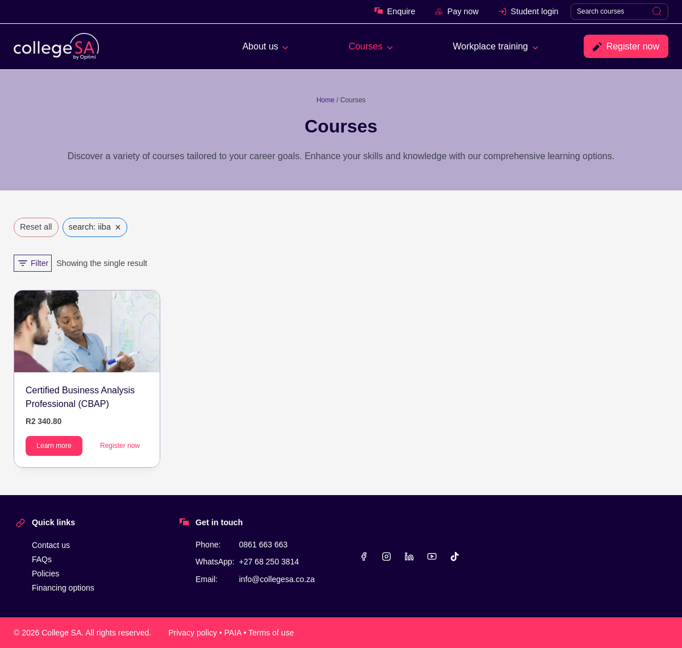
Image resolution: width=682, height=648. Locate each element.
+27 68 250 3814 (269, 561)
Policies (45, 573)
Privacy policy (192, 632)
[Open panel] (33, 263)
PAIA (233, 632)
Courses (365, 46)
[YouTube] (432, 556)
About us (260, 46)
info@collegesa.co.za (276, 579)
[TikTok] (455, 556)
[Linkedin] (409, 556)
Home (326, 100)
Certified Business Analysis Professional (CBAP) (80, 397)
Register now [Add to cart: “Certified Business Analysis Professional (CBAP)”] (120, 446)
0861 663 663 (263, 544)
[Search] (619, 11)
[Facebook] (364, 556)
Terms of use (271, 632)
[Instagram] (386, 556)
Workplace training (490, 46)
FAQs (42, 559)
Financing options (63, 587)
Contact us (51, 545)
